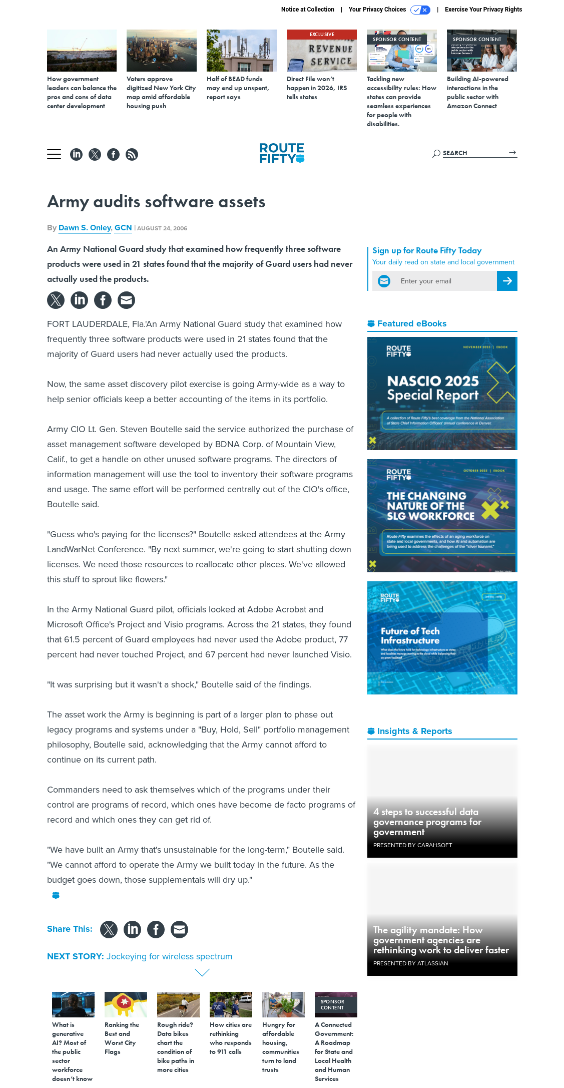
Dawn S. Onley (85, 227)
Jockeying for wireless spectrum (170, 956)
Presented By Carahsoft (412, 845)
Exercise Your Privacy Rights (483, 9)
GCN (123, 227)
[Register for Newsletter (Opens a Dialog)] (507, 281)
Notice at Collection (307, 9)
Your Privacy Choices (389, 10)
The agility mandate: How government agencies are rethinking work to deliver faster (441, 939)
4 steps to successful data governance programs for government (427, 821)
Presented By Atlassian (410, 963)
